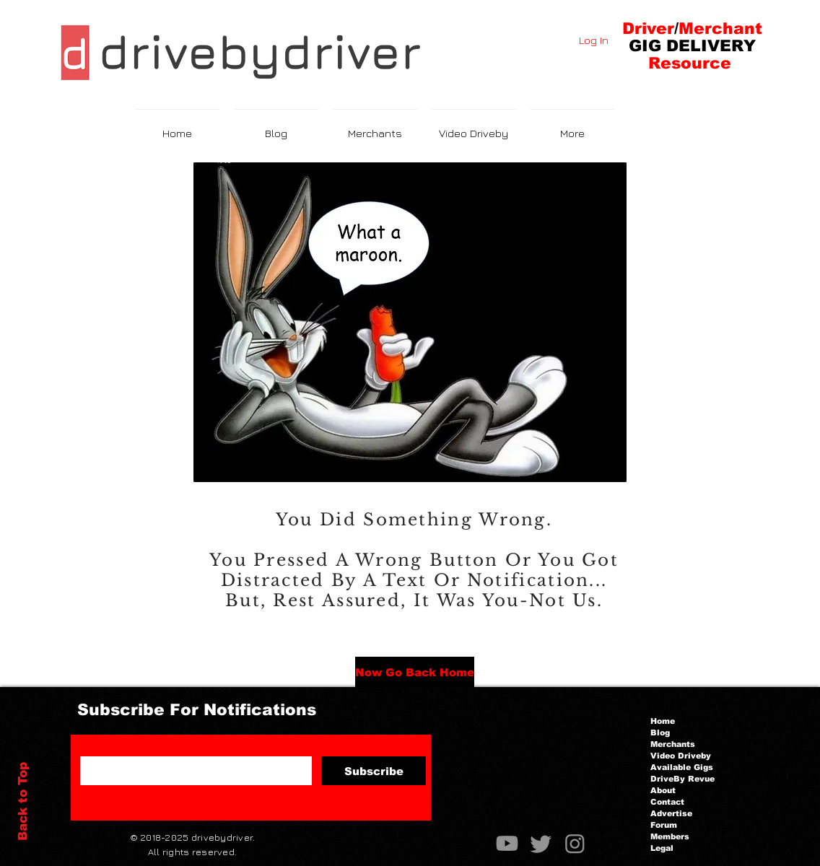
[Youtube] (507, 843)
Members (669, 836)
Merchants (672, 744)
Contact (667, 801)
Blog (660, 732)
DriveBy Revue (682, 778)
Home (662, 721)
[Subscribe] (373, 770)
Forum (663, 825)
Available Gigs (681, 767)
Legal (661, 848)
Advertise (671, 813)
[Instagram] (575, 843)
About (663, 790)
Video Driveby (680, 755)
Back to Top (23, 801)
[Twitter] (541, 843)
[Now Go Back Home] (414, 672)
